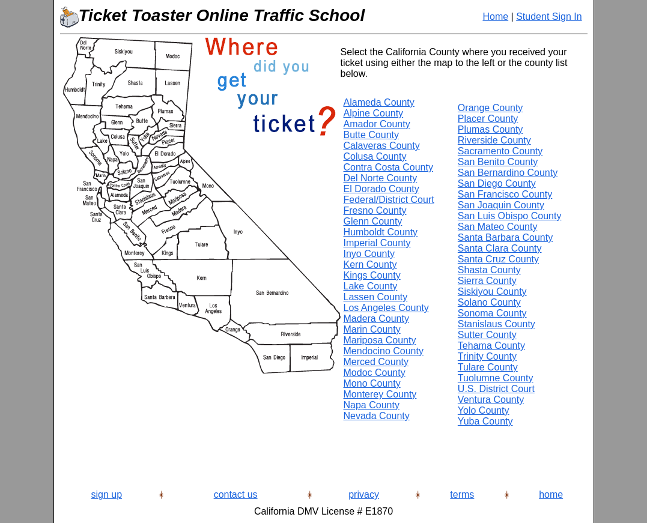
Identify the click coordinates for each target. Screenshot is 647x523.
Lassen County (376, 297)
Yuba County (485, 421)
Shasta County (489, 270)
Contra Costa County (388, 167)
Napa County (371, 405)
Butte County (371, 135)
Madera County (376, 318)
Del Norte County (381, 178)
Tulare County (488, 367)
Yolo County (483, 410)
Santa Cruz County (498, 259)
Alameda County (379, 102)
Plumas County (490, 129)
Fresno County (375, 210)
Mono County (372, 383)
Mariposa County (380, 340)
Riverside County (494, 140)
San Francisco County (505, 194)
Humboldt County (381, 232)
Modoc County (375, 372)
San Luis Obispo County (510, 216)
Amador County (377, 124)
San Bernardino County (507, 173)
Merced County (376, 362)
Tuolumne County (495, 378)
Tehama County (491, 345)
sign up (106, 494)
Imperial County (377, 243)
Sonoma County (492, 313)
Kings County (372, 275)
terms (462, 494)
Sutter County (487, 335)
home (551, 494)
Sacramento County (500, 151)
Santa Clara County (500, 248)
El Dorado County (381, 189)
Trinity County (487, 356)
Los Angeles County (386, 308)
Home (495, 16)
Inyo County (369, 254)
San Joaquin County (501, 205)
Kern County (370, 264)
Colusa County (375, 156)
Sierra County (487, 281)
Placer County (488, 118)
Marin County (372, 329)
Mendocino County (384, 351)
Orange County (490, 108)
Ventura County (491, 400)
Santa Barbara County (505, 237)
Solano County (489, 302)
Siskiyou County (492, 291)
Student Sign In (549, 16)
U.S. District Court (496, 389)
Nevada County (377, 416)
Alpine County (374, 113)
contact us (236, 494)
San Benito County (498, 162)
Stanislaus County (496, 324)
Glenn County (373, 221)
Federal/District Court (389, 200)
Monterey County (380, 394)
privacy (363, 494)
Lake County (371, 286)
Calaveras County (382, 146)
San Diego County (497, 183)
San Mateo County (498, 227)
